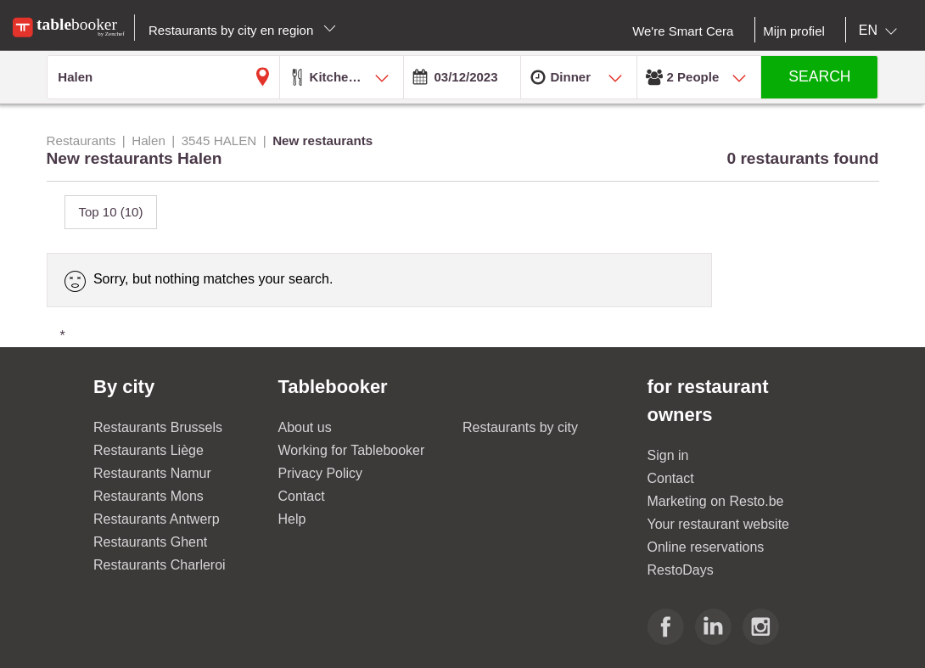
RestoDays (681, 570)
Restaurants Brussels (157, 427)
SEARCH (819, 76)
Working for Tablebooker (351, 450)
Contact (301, 496)
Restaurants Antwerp (156, 519)
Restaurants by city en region (242, 30)
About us (305, 427)
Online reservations (706, 547)
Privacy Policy (320, 473)
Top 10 (111, 212)
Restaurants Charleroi (159, 565)
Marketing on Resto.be (716, 501)
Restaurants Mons (148, 496)
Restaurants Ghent (150, 542)
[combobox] (881, 30)
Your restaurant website (719, 524)
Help (292, 519)
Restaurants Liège (148, 450)
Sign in (668, 455)
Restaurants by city (520, 427)
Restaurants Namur (152, 473)
